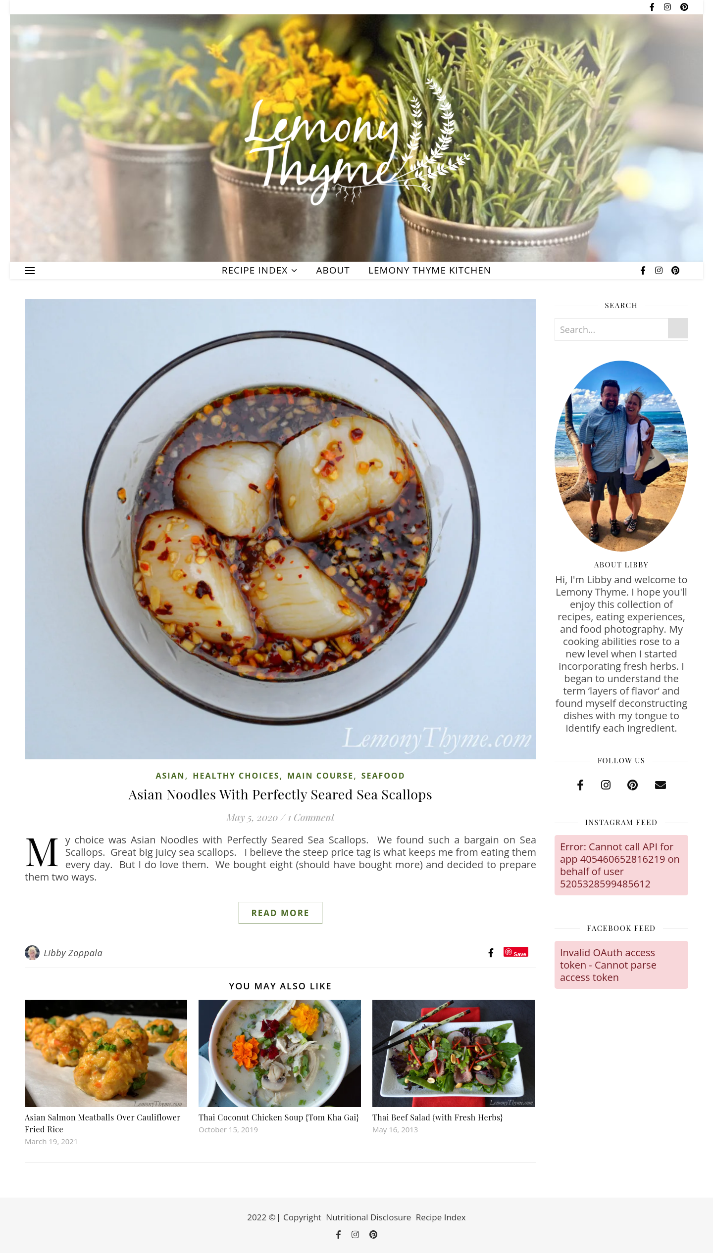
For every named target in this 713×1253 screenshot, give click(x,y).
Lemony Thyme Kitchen (429, 270)
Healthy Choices (236, 775)
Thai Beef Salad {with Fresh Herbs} (437, 1117)
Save (519, 954)
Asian (170, 775)
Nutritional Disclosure (368, 1217)
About (333, 270)
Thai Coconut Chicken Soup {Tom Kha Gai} (279, 1117)
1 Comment (311, 817)
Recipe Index (255, 270)
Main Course (320, 775)
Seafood (383, 775)
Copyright (302, 1217)
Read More (281, 913)
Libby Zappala (73, 953)
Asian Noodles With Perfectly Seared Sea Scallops (280, 794)
